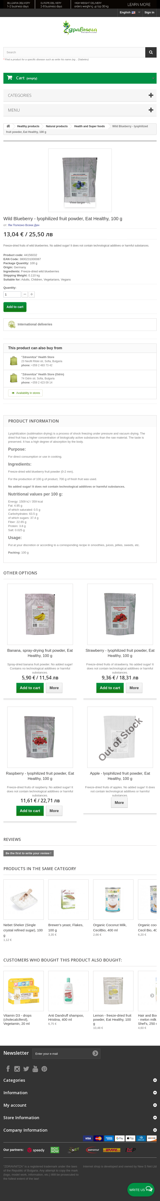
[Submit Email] (95, 1054)
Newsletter (16, 1053)
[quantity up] (25, 294)
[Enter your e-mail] (66, 1054)
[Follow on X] (26, 1068)
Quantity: (9, 287)
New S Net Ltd (147, 1166)
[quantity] (12, 294)
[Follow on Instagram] (17, 1068)
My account (15, 1105)
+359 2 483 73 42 (41, 365)
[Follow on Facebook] (8, 1068)
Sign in (149, 12)
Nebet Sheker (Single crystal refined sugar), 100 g (23, 930)
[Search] (151, 52)
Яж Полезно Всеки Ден (23, 225)
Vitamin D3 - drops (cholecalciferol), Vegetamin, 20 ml (17, 1019)
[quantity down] (32, 294)
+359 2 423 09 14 (41, 382)
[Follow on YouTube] (35, 1068)
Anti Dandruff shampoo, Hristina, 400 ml (66, 1017)
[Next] (152, 905)
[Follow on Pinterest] (44, 1068)
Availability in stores (25, 393)
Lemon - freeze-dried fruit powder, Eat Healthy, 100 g (112, 1019)
